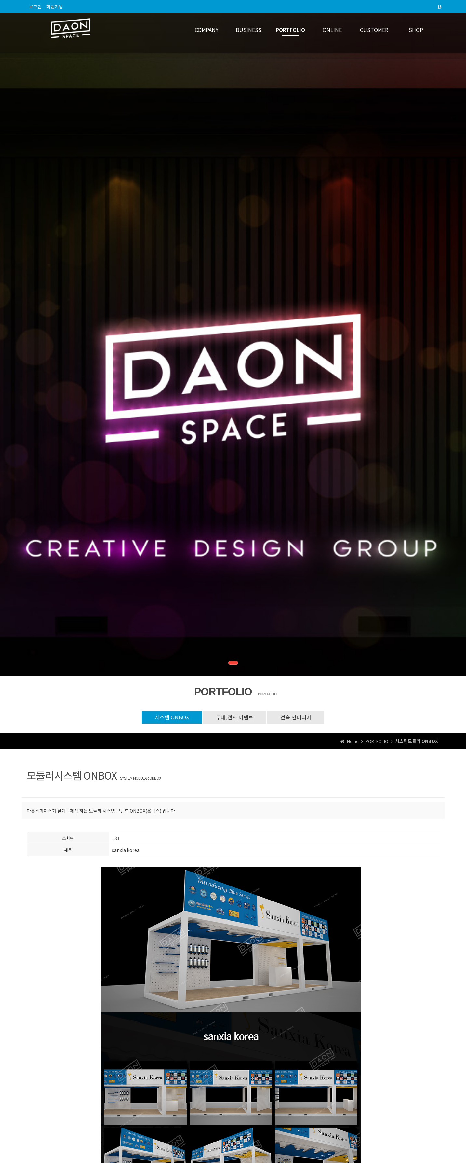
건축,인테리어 (295, 717)
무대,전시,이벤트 (234, 717)
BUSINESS (248, 30)
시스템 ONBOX (172, 717)
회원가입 (54, 6)
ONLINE (332, 30)
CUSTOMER (374, 30)
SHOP (416, 30)
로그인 (35, 6)
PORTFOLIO (290, 30)
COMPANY (207, 30)
